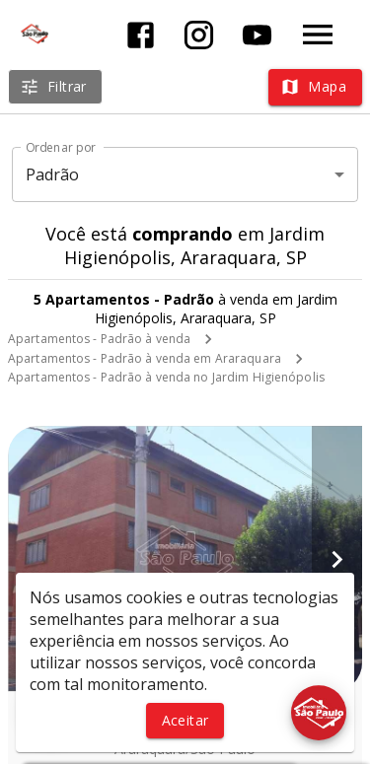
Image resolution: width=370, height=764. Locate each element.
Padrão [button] (53, 174)
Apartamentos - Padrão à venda (99, 338)
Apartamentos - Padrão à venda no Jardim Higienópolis (166, 377)
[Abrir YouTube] (257, 35)
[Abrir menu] (317, 34)
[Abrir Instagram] (199, 35)
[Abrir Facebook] (140, 35)
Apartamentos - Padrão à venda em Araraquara (144, 358)
